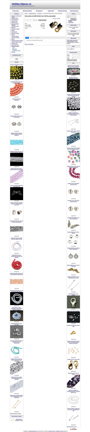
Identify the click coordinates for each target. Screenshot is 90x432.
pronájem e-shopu (59, 431)
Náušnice (13, 27)
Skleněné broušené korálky (17, 40)
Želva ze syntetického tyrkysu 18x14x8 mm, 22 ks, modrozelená (17, 341)
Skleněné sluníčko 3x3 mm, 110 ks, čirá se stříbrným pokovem (16, 360)
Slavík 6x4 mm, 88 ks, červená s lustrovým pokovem (73, 167)
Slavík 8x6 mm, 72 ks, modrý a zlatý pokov (73, 131)
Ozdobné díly (14, 31)
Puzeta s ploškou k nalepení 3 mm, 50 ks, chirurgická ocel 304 (73, 409)
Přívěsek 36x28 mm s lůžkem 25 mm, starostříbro (73, 248)
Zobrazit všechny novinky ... (16, 413)
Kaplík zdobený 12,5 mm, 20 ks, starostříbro (17, 116)
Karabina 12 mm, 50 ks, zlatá (73, 359)
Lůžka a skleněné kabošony (15, 24)
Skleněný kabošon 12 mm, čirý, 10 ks (16, 324)
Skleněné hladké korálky (17, 41)
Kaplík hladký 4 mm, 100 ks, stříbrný (73, 233)
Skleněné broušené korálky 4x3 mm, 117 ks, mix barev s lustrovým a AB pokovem (73, 66)
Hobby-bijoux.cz (21, 4)
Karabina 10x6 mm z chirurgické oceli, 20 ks (73, 78)
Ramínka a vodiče (15, 33)
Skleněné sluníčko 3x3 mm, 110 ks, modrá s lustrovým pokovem (16, 134)
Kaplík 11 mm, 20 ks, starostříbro (16, 99)
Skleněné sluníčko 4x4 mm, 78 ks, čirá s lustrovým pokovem (16, 152)
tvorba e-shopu (51, 431)
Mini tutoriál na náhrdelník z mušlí (19, 420)
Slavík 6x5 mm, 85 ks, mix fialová (73, 374)
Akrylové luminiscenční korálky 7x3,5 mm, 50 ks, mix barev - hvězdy (73, 149)
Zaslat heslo (70, 22)
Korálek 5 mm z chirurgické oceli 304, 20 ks (73, 201)
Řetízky (13, 34)
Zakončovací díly (15, 46)
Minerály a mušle (15, 26)
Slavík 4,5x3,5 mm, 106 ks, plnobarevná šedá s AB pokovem (16, 378)
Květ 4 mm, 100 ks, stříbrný (73, 311)
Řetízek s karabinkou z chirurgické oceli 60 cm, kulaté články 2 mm (73, 391)
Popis (27, 37)
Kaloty (13, 47)
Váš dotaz (31, 37)
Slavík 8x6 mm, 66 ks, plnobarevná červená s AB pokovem (16, 256)
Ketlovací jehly (15, 21)
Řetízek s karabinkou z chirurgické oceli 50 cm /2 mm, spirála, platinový (73, 113)
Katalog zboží (51, 10)
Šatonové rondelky (15, 37)
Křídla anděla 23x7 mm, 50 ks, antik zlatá (73, 266)
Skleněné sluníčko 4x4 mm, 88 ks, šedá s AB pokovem (16, 221)
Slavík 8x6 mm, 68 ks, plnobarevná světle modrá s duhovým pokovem (16, 308)
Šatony (13, 39)
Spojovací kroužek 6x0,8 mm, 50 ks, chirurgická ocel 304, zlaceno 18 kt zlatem (73, 342)
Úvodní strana (16, 10)
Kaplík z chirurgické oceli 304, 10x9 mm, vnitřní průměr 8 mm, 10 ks (16, 203)
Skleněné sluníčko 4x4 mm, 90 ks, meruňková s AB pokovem (16, 274)
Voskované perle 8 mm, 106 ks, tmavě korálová (16, 82)
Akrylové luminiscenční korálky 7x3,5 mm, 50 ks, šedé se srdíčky (73, 95)
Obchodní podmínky (27, 10)
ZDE (73, 35)
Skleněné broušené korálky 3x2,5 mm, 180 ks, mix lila (16, 238)
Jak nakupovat (39, 10)
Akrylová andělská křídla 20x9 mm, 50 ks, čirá (16, 186)
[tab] (27, 38)
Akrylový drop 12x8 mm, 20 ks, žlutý (16, 65)
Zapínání (13, 52)
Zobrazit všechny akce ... (72, 426)
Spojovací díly (14, 43)
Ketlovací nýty (14, 22)
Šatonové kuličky (15, 36)
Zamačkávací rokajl (16, 50)
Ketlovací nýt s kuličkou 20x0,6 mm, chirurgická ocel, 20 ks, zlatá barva (16, 396)
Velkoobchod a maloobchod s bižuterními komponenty (23, 5)
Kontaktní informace (62, 10)
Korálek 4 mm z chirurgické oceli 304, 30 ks (73, 184)
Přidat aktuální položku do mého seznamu (72, 41)
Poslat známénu (37, 37)
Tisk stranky (30, 44)
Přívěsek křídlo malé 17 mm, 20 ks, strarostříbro (73, 218)
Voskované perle (15, 44)
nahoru (26, 44)
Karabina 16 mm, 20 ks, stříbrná (73, 294)
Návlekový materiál (15, 29)
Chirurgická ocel (15, 19)
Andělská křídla (15, 18)
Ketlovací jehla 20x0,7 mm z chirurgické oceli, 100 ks (73, 277)
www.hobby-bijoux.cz (32, 431)
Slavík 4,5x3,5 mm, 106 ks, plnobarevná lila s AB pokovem (16, 169)
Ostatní (13, 30)
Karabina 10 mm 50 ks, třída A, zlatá (73, 326)
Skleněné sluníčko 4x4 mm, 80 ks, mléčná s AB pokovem (16, 291)
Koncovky (14, 49)
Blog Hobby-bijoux (74, 10)
